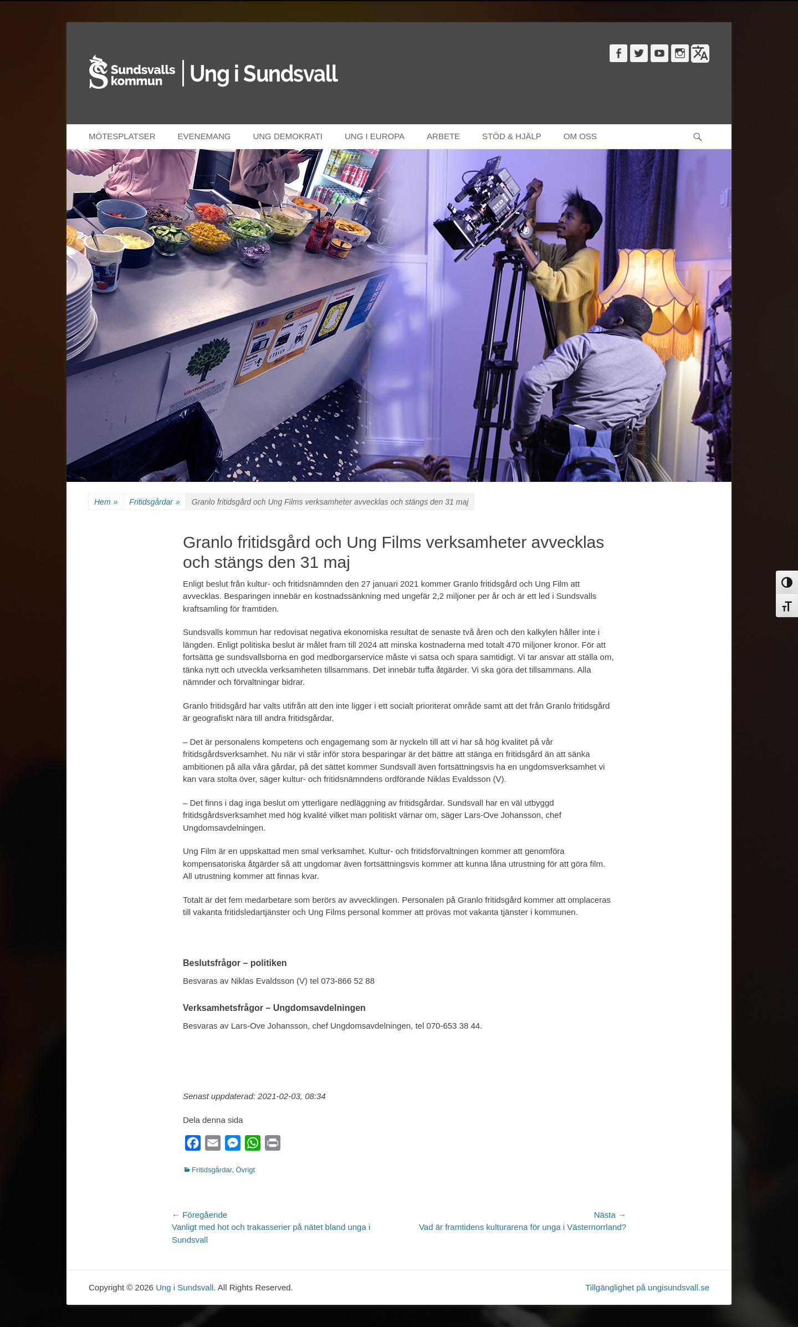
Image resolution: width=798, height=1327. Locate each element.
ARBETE (443, 136)
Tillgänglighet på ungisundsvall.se (647, 1287)
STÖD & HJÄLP (511, 136)
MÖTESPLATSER (122, 136)
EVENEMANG (204, 136)
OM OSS (580, 136)
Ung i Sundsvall (184, 1287)
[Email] (213, 1145)
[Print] (273, 1145)
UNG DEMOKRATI (288, 136)
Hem (105, 502)
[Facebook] (193, 1145)
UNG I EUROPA (375, 136)
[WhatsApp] (253, 1145)
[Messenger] (233, 1145)
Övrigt (245, 1170)
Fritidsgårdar (154, 502)
